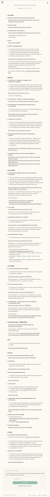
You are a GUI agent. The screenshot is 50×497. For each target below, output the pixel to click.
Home (29, 495)
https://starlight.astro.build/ (22, 421)
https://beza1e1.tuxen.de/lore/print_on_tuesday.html (21, 200)
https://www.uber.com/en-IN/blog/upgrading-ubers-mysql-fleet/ (22, 225)
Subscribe (34, 495)
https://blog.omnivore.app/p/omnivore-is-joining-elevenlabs (21, 59)
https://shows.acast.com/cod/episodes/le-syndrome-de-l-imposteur (23, 101)
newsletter (30, 8)
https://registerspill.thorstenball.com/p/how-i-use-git (20, 209)
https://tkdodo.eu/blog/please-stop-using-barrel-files (21, 251)
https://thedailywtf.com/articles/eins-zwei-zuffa (20, 202)
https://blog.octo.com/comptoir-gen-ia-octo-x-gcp (19, 130)
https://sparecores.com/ (13, 380)
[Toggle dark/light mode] (2, 2)
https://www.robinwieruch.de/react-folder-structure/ (20, 240)
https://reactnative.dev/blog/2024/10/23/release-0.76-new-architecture (24, 32)
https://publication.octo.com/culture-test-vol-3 (18, 93)
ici (21, 95)
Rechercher (45, 495)
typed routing (28, 388)
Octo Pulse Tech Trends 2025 (32, 437)
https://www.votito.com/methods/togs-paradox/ (19, 369)
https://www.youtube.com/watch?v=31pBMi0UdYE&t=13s (21, 292)
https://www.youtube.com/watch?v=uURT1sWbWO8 (20, 427)
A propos (39, 495)
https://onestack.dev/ (13, 395)
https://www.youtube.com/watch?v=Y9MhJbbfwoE (19, 305)
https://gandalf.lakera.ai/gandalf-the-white (17, 348)
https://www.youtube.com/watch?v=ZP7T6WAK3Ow (20, 276)
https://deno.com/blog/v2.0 (14, 42)
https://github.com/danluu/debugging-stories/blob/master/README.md (25, 204)
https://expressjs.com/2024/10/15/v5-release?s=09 (19, 27)
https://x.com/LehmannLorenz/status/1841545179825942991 (22, 357)
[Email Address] (25, 478)
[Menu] (47, 3)
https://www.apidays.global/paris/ (16, 462)
